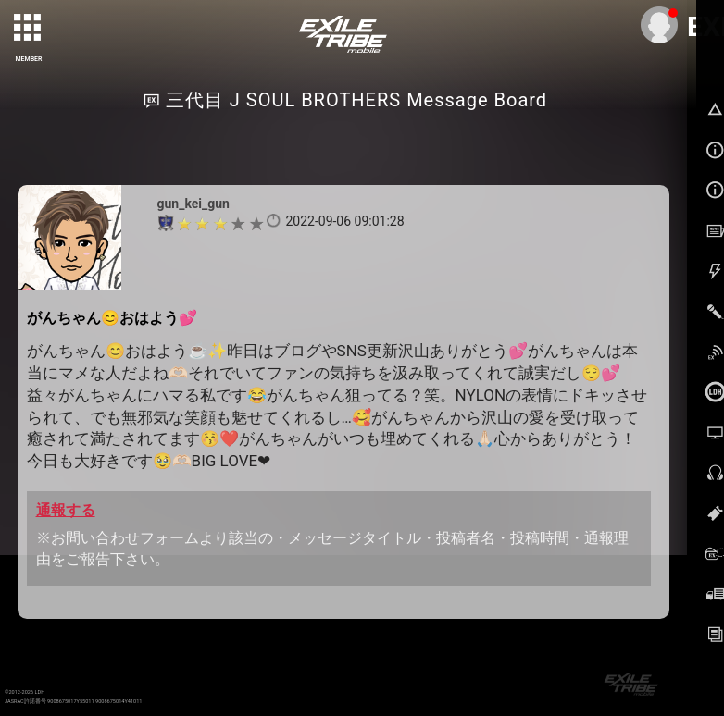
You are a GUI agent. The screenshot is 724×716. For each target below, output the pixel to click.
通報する (65, 510)
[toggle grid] (29, 29)
